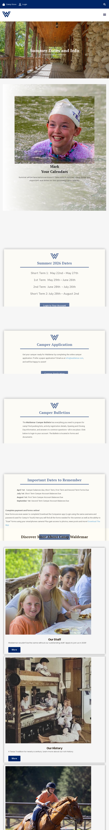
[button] (104, 4)
